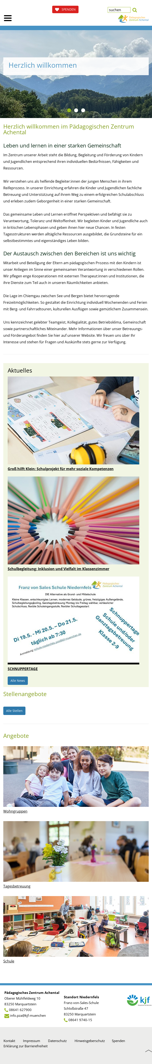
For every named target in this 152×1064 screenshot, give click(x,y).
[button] (134, 9)
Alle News (18, 680)
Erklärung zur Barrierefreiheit (26, 1046)
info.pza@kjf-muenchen (28, 1015)
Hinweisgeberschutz (90, 1041)
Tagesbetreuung (16, 886)
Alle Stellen (14, 711)
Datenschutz (57, 1041)
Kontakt (9, 1041)
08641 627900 (20, 1010)
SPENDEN (65, 9)
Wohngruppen (15, 811)
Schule (8, 961)
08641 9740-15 (80, 1020)
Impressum (31, 1041)
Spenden (118, 1041)
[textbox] (119, 10)
